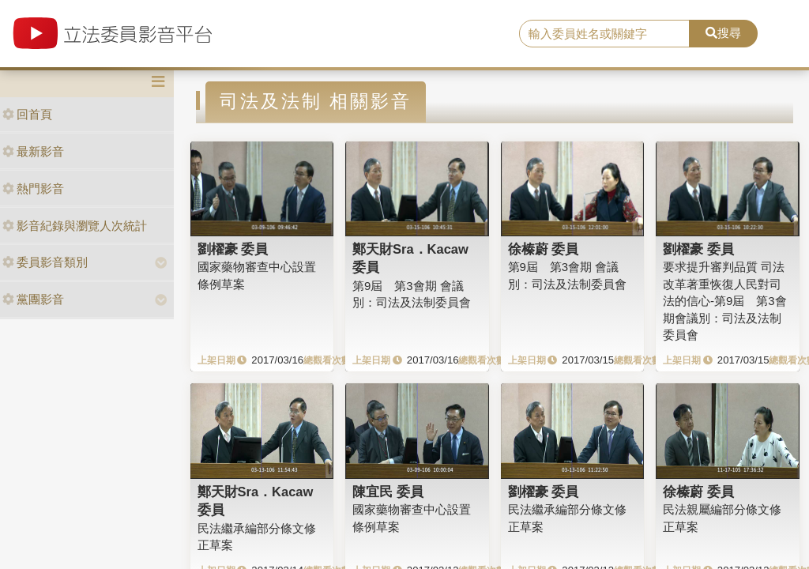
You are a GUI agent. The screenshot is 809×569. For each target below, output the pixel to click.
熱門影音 (33, 188)
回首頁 (27, 114)
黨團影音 (33, 299)
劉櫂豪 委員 (233, 249)
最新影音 (33, 151)
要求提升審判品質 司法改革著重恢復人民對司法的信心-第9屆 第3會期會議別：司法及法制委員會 (725, 300)
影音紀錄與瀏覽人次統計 (74, 225)
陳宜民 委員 (387, 491)
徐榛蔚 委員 (543, 249)
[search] (604, 34)
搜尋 (723, 33)
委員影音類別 (45, 262)
